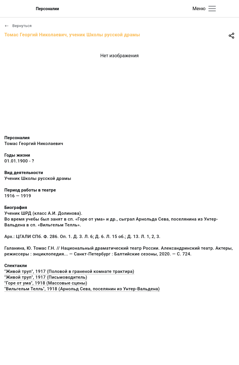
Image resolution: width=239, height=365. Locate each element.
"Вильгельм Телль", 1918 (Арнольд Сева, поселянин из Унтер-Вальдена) (82, 288)
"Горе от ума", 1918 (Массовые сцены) (45, 283)
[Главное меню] (212, 8)
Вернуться (18, 26)
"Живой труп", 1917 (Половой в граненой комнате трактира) (69, 271)
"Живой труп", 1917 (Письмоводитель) (45, 277)
